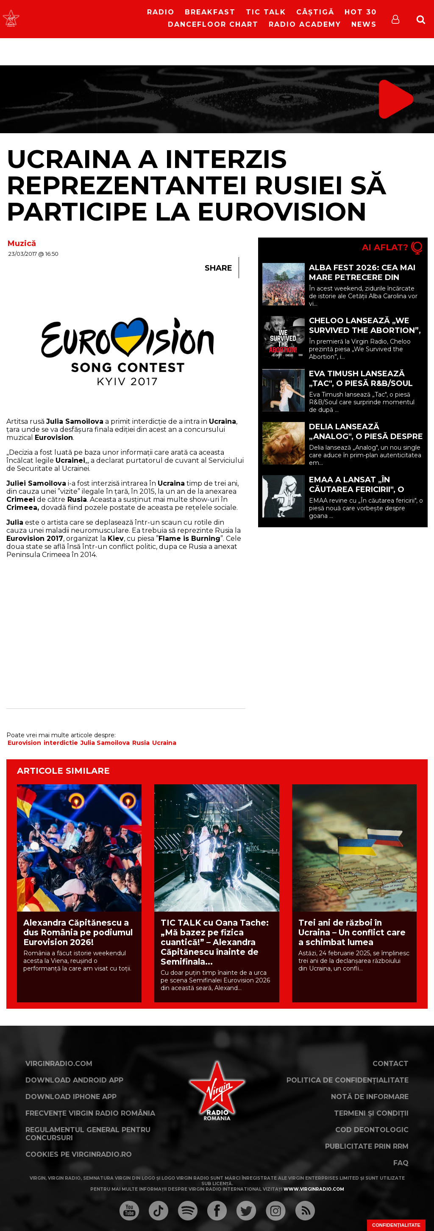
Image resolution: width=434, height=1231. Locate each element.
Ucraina (164, 743)
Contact (391, 1064)
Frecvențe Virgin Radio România (90, 1113)
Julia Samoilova (105, 743)
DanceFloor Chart (213, 24)
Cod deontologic (372, 1130)
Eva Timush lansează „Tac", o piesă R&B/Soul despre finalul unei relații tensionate (361, 388)
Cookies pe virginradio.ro (78, 1154)
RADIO (161, 12)
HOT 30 (361, 12)
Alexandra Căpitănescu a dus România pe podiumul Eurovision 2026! (78, 932)
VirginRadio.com (58, 1064)
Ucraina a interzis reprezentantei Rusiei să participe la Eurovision (196, 185)
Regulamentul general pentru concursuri (87, 1134)
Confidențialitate (396, 1225)
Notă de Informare (370, 1097)
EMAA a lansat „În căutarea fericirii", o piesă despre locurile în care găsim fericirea (364, 494)
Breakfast (210, 12)
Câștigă (315, 12)
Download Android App (74, 1080)
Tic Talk (266, 12)
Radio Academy (305, 24)
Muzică (22, 243)
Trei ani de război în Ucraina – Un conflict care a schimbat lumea (352, 932)
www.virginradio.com (314, 1189)
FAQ (401, 1163)
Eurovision (24, 743)
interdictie (61, 743)
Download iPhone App (71, 1097)
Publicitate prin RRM (367, 1146)
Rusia (141, 743)
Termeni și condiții (371, 1113)
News (364, 24)
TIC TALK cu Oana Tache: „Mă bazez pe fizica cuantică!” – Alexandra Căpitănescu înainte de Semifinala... (215, 942)
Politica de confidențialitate (348, 1080)
